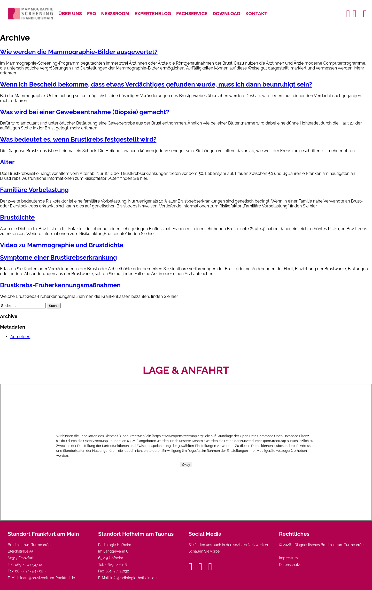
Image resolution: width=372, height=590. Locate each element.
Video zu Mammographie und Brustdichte (61, 245)
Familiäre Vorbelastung (34, 189)
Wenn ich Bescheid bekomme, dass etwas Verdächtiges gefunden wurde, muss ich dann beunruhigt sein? (156, 84)
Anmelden (20, 336)
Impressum (288, 558)
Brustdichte (17, 217)
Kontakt (256, 13)
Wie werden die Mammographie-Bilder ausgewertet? (79, 52)
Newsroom (115, 13)
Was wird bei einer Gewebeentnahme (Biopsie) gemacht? (84, 112)
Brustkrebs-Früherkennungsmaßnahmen (60, 285)
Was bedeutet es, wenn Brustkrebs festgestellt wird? (78, 139)
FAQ (91, 13)
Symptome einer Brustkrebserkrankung (58, 257)
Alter (7, 162)
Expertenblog (153, 13)
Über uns (70, 13)
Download (226, 13)
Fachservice (191, 13)
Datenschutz (289, 565)
